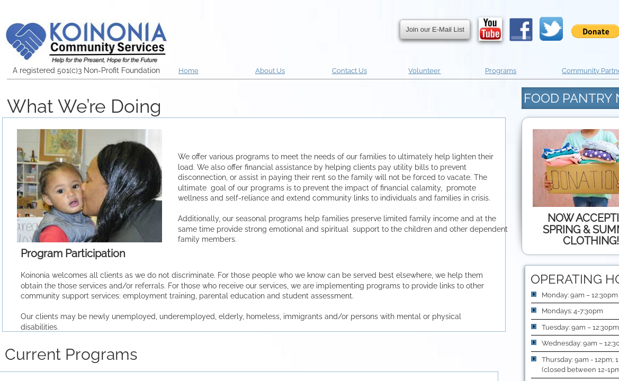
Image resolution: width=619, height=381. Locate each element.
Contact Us (349, 71)
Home (188, 71)
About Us (270, 71)
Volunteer (424, 71)
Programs (500, 71)
